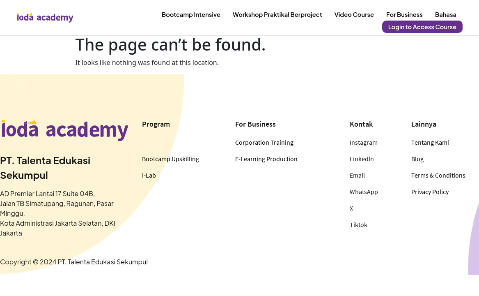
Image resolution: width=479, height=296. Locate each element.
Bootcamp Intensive (202, 12)
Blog (417, 159)
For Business (406, 12)
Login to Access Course (424, 21)
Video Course (358, 12)
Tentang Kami (430, 142)
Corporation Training (264, 142)
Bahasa (446, 12)
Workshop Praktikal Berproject (285, 12)
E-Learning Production (266, 159)
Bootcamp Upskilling (170, 159)
